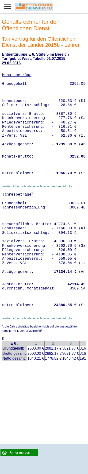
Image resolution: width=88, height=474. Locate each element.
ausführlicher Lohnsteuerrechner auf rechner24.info (37, 186)
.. (18, 344)
